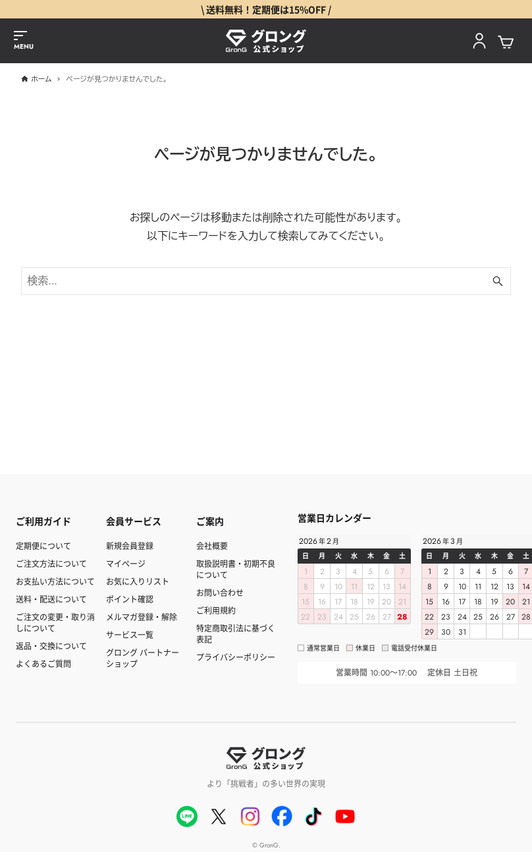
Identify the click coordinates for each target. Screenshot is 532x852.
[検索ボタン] (498, 281)
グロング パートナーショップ (142, 658)
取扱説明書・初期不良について (235, 569)
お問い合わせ (220, 592)
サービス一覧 (129, 634)
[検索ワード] (265, 281)
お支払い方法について (55, 581)
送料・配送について (51, 598)
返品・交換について (51, 645)
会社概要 (212, 545)
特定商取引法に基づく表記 (235, 633)
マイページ (126, 563)
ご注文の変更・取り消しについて (55, 622)
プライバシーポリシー (235, 656)
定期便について (43, 545)
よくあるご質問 (43, 663)
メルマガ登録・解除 (141, 616)
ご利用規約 (216, 610)
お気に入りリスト (137, 581)
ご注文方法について (51, 563)
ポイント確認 (129, 598)
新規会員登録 (129, 545)
